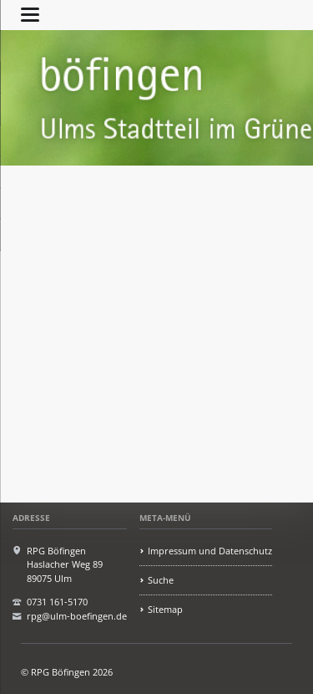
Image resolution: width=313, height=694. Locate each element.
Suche (161, 580)
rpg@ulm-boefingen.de (77, 616)
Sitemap (165, 609)
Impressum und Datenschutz (210, 550)
